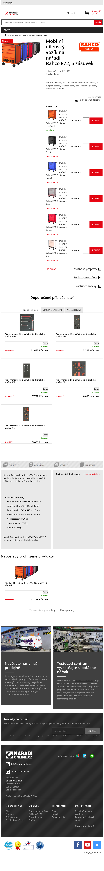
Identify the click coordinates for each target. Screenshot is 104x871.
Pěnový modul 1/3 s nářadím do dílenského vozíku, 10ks (25, 381)
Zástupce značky (88, 286)
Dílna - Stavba (14, 35)
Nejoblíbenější (30, 310)
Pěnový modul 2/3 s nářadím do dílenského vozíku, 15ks (25, 335)
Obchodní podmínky (38, 811)
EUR (73, 12)
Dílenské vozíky (28, 35)
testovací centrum (84, 680)
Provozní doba (58, 817)
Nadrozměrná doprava (90, 99)
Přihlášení (7, 2)
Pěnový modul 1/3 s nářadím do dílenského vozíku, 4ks (76, 335)
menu (7, 30)
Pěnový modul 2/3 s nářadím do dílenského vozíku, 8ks (76, 381)
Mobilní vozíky (41, 35)
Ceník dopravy (35, 817)
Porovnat (96, 96)
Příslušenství (74, 310)
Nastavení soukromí (84, 826)
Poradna (10, 814)
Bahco (56, 74)
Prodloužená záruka (15, 820)
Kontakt (55, 814)
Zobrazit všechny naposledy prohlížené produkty (52, 610)
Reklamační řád (36, 814)
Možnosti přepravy (87, 269)
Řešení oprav (12, 817)
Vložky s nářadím (52, 310)
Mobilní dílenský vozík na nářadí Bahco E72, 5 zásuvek (26, 584)
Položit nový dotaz (92, 474)
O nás (54, 811)
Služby (32, 820)
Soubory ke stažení (87, 277)
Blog (8, 811)
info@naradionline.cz (21, 764)
